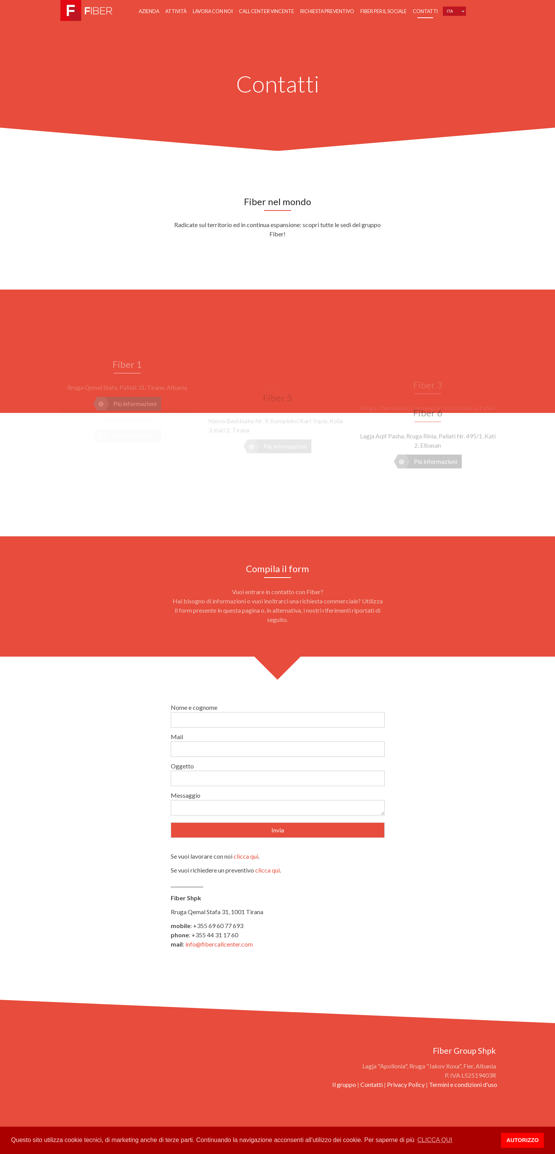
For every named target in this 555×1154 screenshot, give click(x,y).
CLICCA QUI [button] (434, 1140)
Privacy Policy (406, 1084)
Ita (450, 11)
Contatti (425, 11)
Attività (176, 11)
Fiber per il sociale (383, 11)
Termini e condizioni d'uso (463, 1084)
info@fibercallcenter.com (219, 944)
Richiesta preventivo (327, 11)
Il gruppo (344, 1084)
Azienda (149, 11)
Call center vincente (266, 11)
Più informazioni (427, 442)
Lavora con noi (213, 11)
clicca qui (246, 856)
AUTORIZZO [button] (522, 1140)
